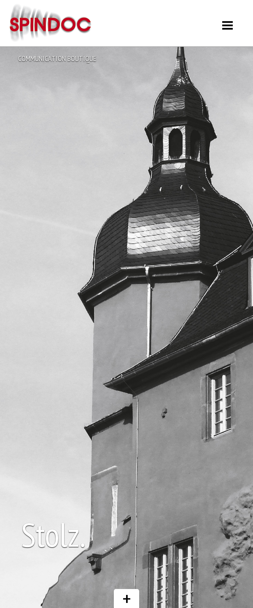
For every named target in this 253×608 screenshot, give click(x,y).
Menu (227, 22)
